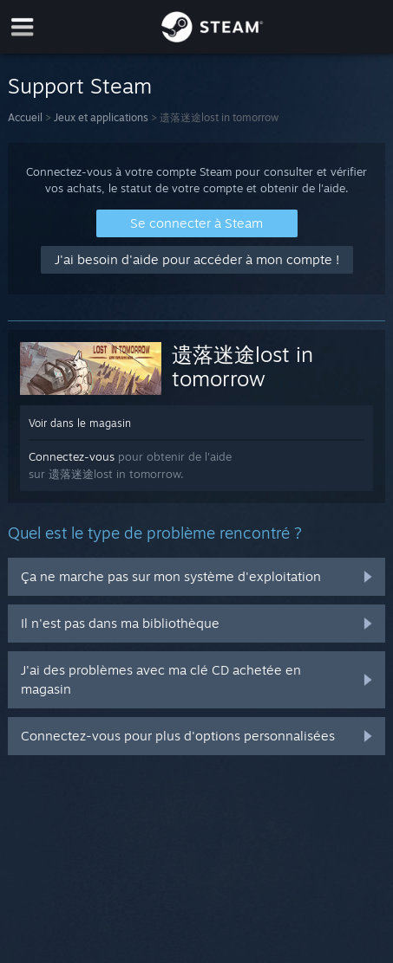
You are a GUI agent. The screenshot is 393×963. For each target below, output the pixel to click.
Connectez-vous (72, 456)
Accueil (25, 117)
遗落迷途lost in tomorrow (242, 366)
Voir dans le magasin (80, 423)
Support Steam (80, 86)
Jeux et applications (101, 117)
